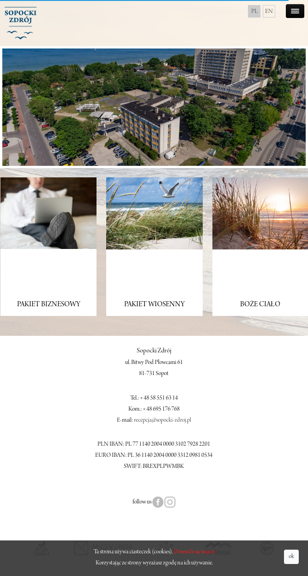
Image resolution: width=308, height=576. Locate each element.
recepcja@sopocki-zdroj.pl (162, 420)
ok (291, 556)
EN (269, 11)
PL (254, 11)
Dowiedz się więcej (194, 552)
